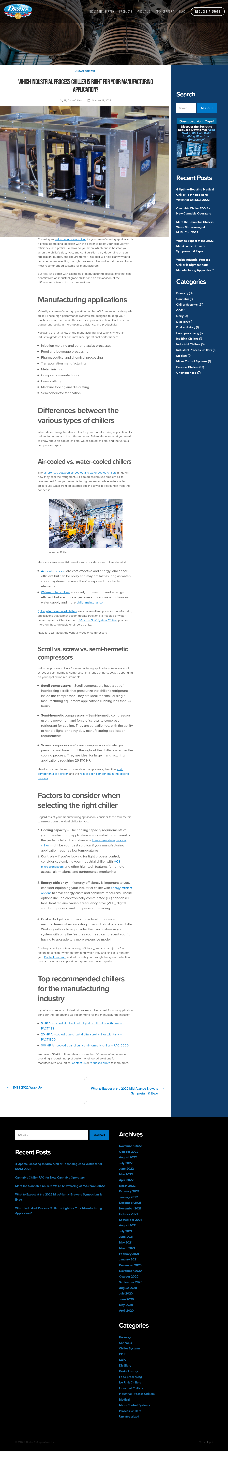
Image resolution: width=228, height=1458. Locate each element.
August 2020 (129, 1294)
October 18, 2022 (101, 101)
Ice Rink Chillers (188, 354)
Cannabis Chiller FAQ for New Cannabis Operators (195, 216)
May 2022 (127, 1180)
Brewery (182, 308)
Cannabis (183, 314)
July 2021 (126, 1237)
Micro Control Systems (193, 381)
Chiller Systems (188, 320)
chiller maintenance (91, 602)
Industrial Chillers (189, 359)
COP (179, 325)
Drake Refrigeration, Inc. (42, 1448)
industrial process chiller (70, 240)
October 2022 (130, 1158)
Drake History (186, 342)
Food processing (188, 348)
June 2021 (127, 1243)
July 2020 (126, 1300)
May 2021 (126, 1248)
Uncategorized (187, 393)
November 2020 (131, 1277)
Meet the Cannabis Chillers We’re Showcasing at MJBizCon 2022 (196, 232)
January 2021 (129, 1266)
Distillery (182, 336)
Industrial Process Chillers (195, 365)
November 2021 (131, 1214)
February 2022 (130, 1197)
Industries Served (102, 11)
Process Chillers (188, 387)
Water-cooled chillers (57, 592)
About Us (144, 11)
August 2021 (128, 1231)
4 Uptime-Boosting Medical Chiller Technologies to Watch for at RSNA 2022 (195, 197)
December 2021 (131, 1209)
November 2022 (131, 1152)
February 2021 (130, 1260)
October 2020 (130, 1282)
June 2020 (127, 1305)
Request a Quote (207, 11)
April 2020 (127, 1317)
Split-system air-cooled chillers (57, 612)
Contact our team (55, 958)
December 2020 (131, 1271)
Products (126, 11)
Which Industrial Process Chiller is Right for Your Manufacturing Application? (194, 277)
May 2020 (127, 1311)
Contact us (79, 1069)
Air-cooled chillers (54, 571)
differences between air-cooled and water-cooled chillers (80, 473)
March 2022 (128, 1192)
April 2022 (127, 1186)
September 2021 (132, 1226)
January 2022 (129, 1203)
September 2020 (132, 1288)
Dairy (180, 331)
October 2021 (129, 1220)
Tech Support (164, 11)
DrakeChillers (75, 101)
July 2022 (126, 1169)
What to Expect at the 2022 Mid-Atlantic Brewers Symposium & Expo (193, 253)
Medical (182, 376)
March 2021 (128, 1254)
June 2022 (127, 1175)
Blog (182, 11)
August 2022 (129, 1163)
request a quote (100, 1069)
